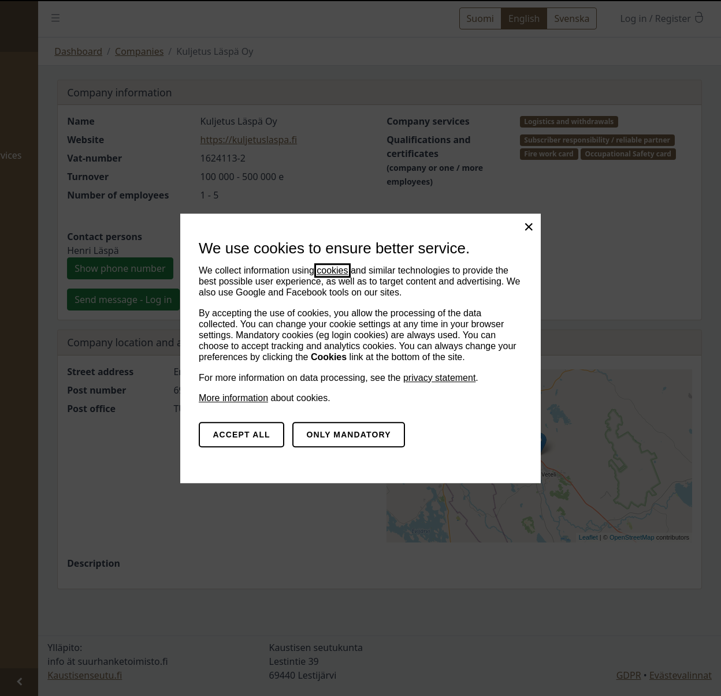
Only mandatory (349, 434)
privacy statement (439, 378)
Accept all (241, 434)
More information (233, 398)
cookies (332, 270)
